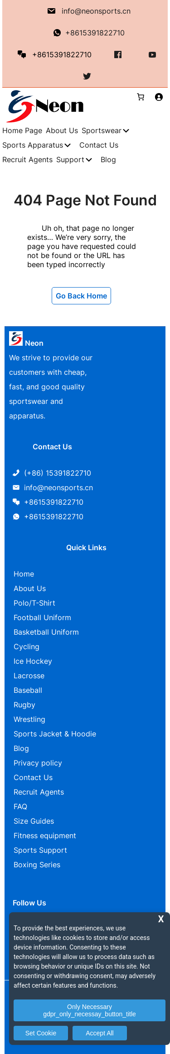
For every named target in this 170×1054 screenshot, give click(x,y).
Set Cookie (40, 1033)
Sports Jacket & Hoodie (55, 733)
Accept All (99, 1033)
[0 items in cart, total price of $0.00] (137, 97)
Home (24, 573)
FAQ (20, 806)
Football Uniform (42, 617)
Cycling (26, 646)
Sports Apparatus (32, 144)
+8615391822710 (95, 32)
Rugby (24, 704)
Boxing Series (37, 864)
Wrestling (29, 719)
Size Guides (34, 820)
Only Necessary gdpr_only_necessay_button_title (89, 1010)
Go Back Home (81, 295)
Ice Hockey (33, 661)
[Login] (159, 97)
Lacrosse (29, 675)
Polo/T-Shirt (34, 602)
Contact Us (33, 777)
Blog (21, 748)
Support (70, 159)
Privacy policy (38, 762)
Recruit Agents (39, 791)
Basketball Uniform (46, 631)
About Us (30, 588)
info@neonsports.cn (96, 10)
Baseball (28, 690)
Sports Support (40, 850)
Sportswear (101, 130)
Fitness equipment (45, 835)
